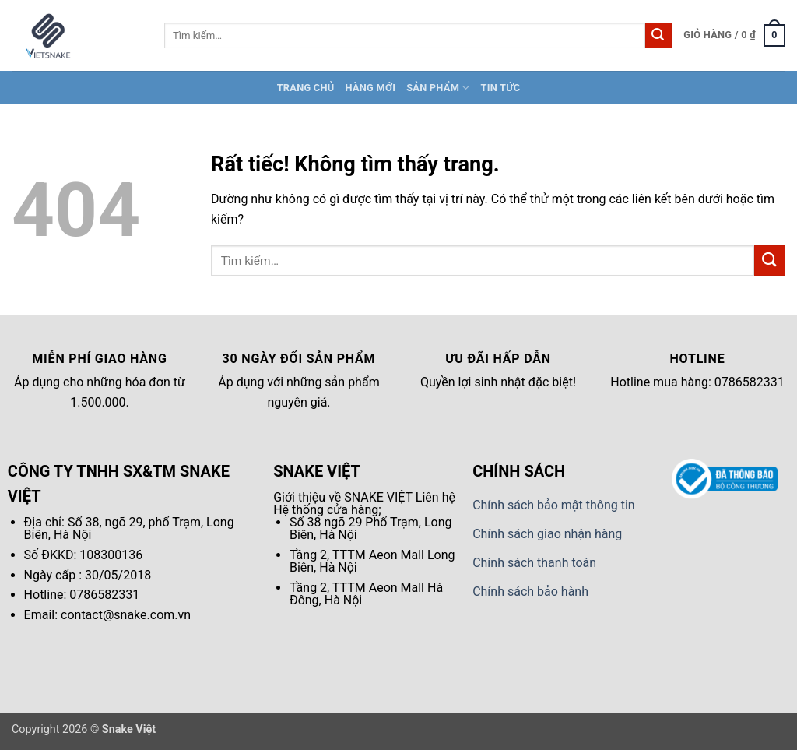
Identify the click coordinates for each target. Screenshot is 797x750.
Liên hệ (435, 497)
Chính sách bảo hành (530, 591)
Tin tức (501, 87)
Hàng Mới (370, 87)
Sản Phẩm (437, 87)
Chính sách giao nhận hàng (547, 533)
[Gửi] (658, 36)
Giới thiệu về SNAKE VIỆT (343, 497)
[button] (734, 36)
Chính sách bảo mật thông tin (553, 505)
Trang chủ (306, 87)
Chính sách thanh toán (534, 562)
